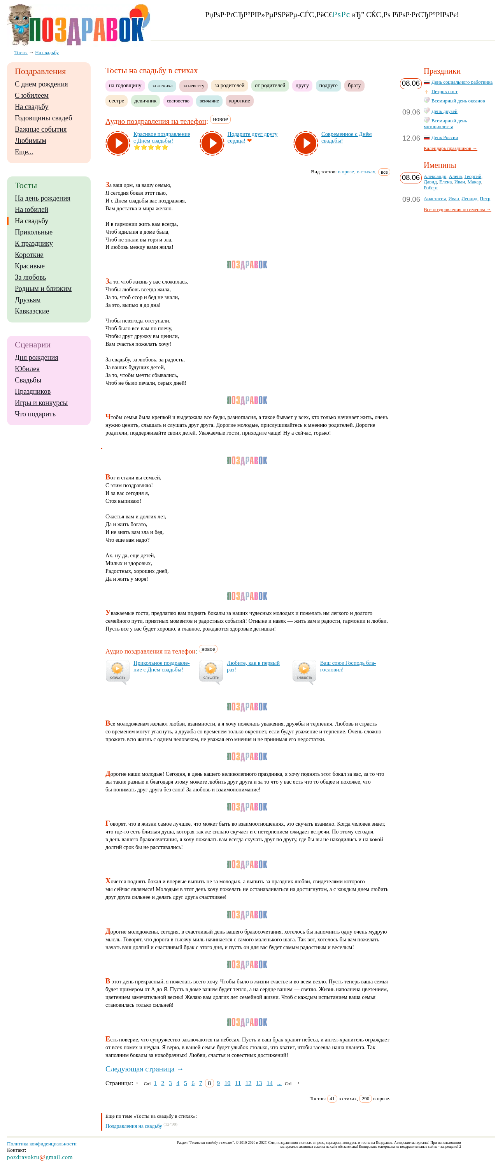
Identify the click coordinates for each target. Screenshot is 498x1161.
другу (302, 85)
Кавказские (32, 311)
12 (248, 1083)
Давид (430, 182)
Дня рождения (36, 357)
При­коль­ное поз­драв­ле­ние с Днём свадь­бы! (161, 666)
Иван (459, 182)
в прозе (346, 171)
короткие (239, 100)
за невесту (194, 85)
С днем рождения (41, 84)
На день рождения (42, 198)
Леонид (469, 198)
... (279, 1083)
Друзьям (27, 300)
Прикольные (34, 232)
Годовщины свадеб (43, 118)
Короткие (29, 255)
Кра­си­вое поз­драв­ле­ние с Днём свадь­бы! (161, 137)
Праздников (33, 391)
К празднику (34, 243)
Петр (485, 198)
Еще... (24, 152)
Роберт (431, 187)
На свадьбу (31, 107)
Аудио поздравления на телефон (155, 121)
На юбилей (31, 209)
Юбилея (27, 369)
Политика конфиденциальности (42, 1144)
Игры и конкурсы (41, 403)
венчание (209, 101)
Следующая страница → (144, 1069)
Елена (445, 182)
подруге (328, 85)
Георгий (473, 176)
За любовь (30, 277)
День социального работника (462, 82)
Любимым (30, 140)
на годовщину (125, 85)
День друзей (444, 111)
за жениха (162, 85)
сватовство (178, 101)
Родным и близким (43, 288)
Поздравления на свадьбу (133, 1126)
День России (444, 137)
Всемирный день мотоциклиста (445, 123)
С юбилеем (32, 95)
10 (227, 1083)
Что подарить (35, 414)
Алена (455, 176)
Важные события (41, 129)
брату (354, 85)
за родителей (229, 85)
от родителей (270, 85)
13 (259, 1083)
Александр (435, 176)
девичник (146, 100)
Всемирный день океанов (458, 101)
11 (238, 1083)
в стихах (366, 171)
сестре (116, 100)
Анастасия (435, 198)
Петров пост (444, 91)
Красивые (30, 266)
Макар (474, 182)
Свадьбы (28, 380)
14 (270, 1083)
